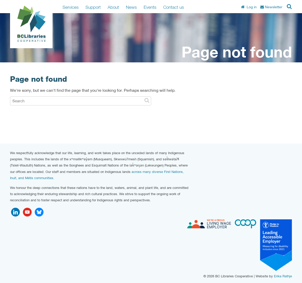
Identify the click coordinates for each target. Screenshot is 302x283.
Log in (249, 7)
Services (71, 7)
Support (93, 7)
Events (150, 7)
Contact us (173, 7)
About (113, 7)
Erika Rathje (283, 276)
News (131, 7)
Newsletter (271, 7)
